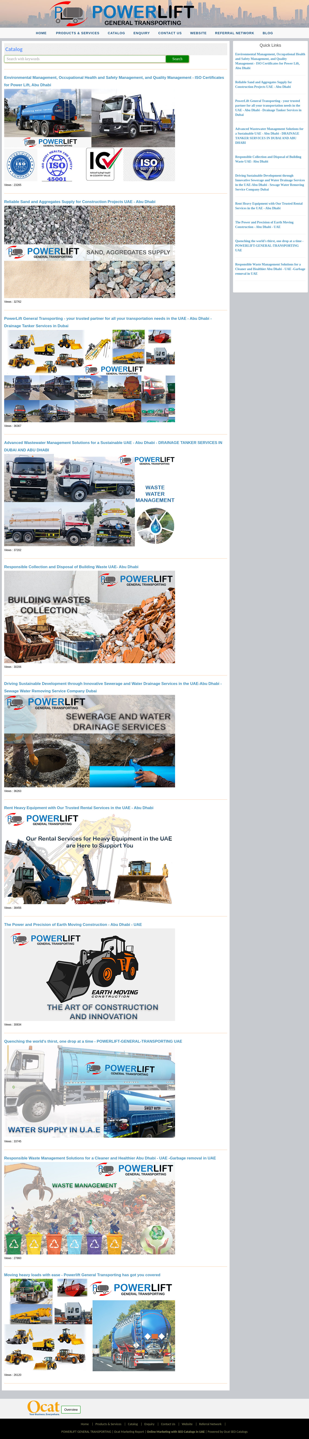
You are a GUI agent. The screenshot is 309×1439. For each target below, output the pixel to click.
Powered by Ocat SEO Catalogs (228, 1432)
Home (41, 33)
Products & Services (77, 33)
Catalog (116, 33)
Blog (268, 33)
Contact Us (170, 33)
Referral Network (234, 33)
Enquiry (141, 33)
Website (198, 33)
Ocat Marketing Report (129, 1432)
